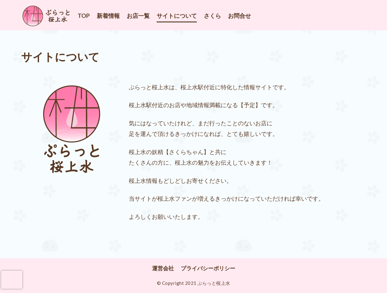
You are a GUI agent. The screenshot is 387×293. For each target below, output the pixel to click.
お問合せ (239, 15)
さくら (212, 15)
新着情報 (108, 15)
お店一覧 (138, 15)
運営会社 (163, 268)
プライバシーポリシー (208, 268)
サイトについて (177, 15)
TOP (84, 15)
